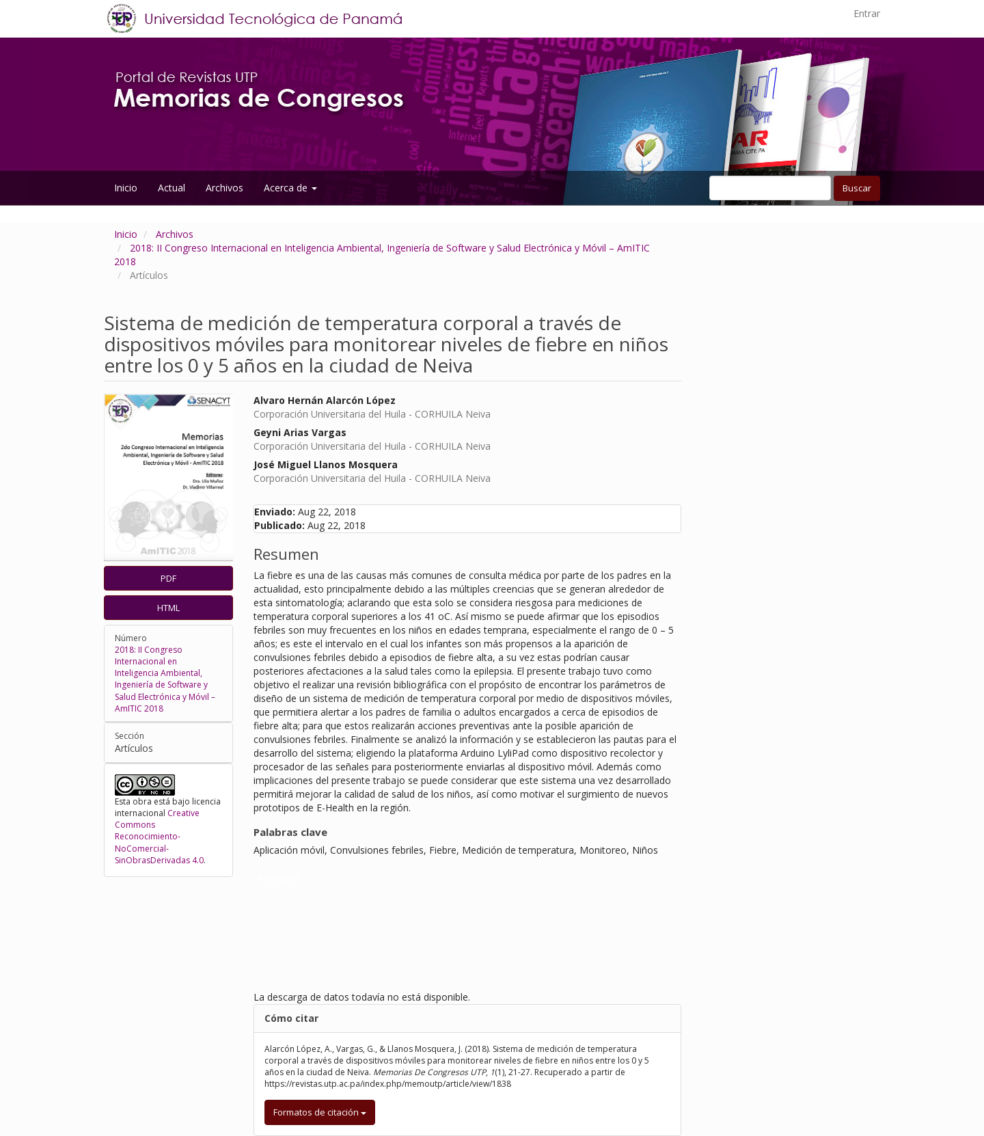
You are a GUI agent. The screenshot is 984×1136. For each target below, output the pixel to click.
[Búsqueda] (770, 188)
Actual (171, 187)
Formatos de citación (319, 1112)
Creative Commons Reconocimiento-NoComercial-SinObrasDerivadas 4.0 (159, 836)
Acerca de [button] (290, 187)
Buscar (857, 188)
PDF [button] (168, 578)
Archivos (224, 187)
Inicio (125, 187)
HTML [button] (168, 607)
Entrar (866, 13)
